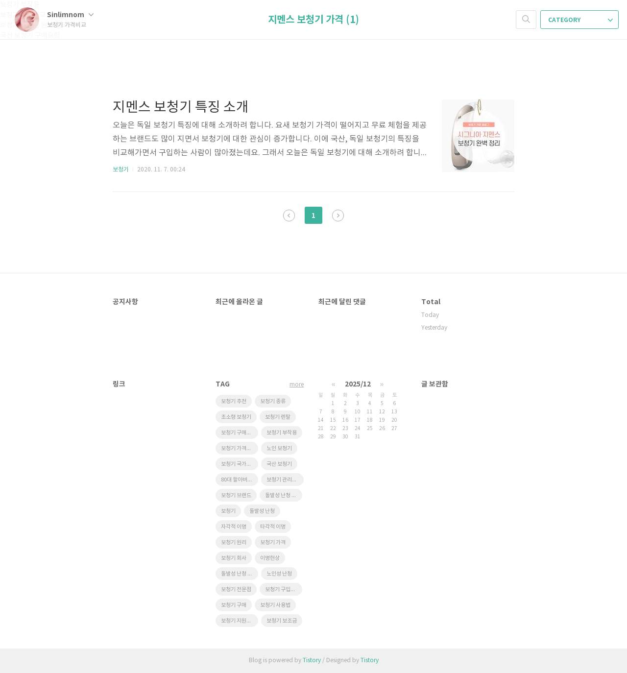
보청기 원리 (233, 542)
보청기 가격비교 (238, 448)
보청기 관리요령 (284, 480)
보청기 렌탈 (277, 417)
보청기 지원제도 (238, 621)
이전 (289, 215)
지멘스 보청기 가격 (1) (313, 20)
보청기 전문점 (236, 589)
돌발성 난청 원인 (239, 574)
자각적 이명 (233, 527)
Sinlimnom (70, 15)
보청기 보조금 (281, 621)
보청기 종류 (273, 401)
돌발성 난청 (262, 511)
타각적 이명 (273, 527)
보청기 (121, 170)
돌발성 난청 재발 (283, 495)
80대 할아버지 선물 (239, 480)
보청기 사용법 (275, 605)
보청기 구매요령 (238, 433)
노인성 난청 (279, 574)
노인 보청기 (279, 448)
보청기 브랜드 (236, 495)
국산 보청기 (279, 464)
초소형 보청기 (236, 417)
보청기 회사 (233, 558)
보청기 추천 (233, 401)
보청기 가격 (273, 542)
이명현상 (270, 558)
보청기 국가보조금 (239, 464)
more (296, 385)
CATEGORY (580, 20)
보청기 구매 (233, 605)
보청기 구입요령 (282, 589)
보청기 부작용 (281, 433)
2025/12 (358, 384)
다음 (338, 215)
